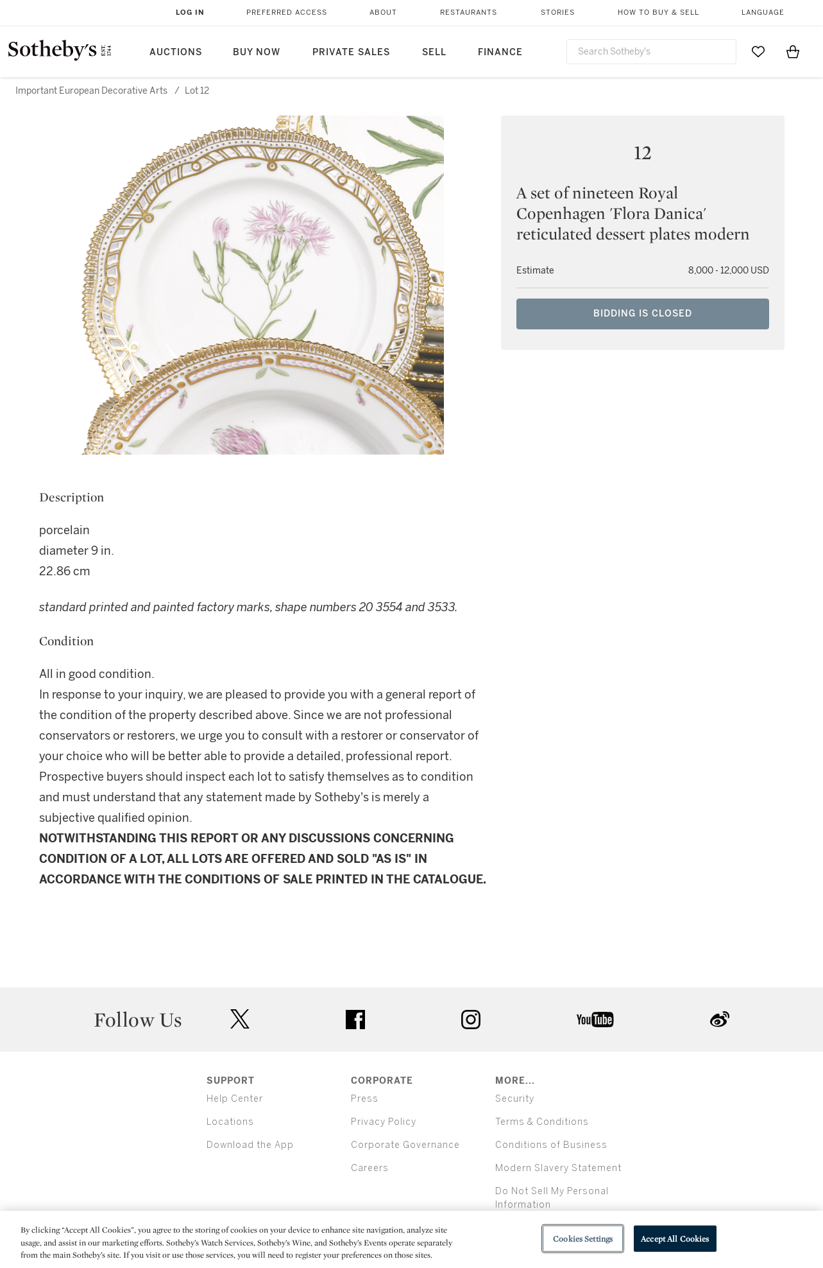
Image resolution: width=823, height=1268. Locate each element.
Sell (434, 52)
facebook (355, 1019)
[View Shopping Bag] (793, 51)
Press (364, 1098)
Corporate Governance (405, 1145)
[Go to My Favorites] (758, 51)
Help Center (235, 1098)
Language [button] (763, 12)
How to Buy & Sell (658, 12)
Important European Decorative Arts (91, 90)
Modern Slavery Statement (558, 1168)
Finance (500, 52)
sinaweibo (719, 1019)
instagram (470, 1019)
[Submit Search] (722, 51)
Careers (370, 1168)
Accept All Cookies (675, 1238)
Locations (230, 1121)
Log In (190, 12)
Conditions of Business (551, 1145)
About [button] (383, 12)
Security (514, 1098)
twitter (240, 1019)
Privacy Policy (383, 1121)
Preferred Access (286, 12)
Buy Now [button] (256, 52)
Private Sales (351, 52)
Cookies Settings (583, 1238)
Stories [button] (558, 12)
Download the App (250, 1145)
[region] (411, 1239)
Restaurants (468, 12)
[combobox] (651, 51)
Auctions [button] (175, 52)
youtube (595, 1019)
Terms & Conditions (542, 1121)
